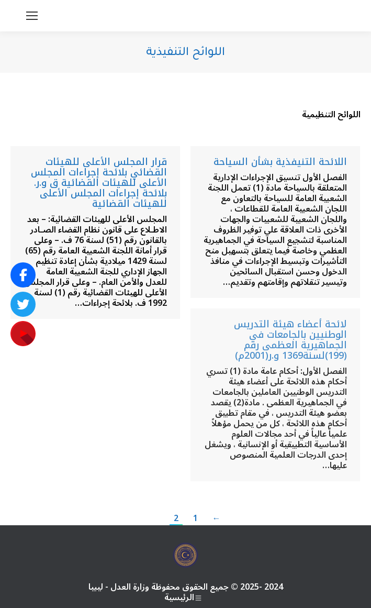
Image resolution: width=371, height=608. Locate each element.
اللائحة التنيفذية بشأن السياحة (280, 162)
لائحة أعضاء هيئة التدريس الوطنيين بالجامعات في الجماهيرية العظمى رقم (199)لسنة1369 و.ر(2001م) (290, 339)
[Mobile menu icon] (32, 16)
